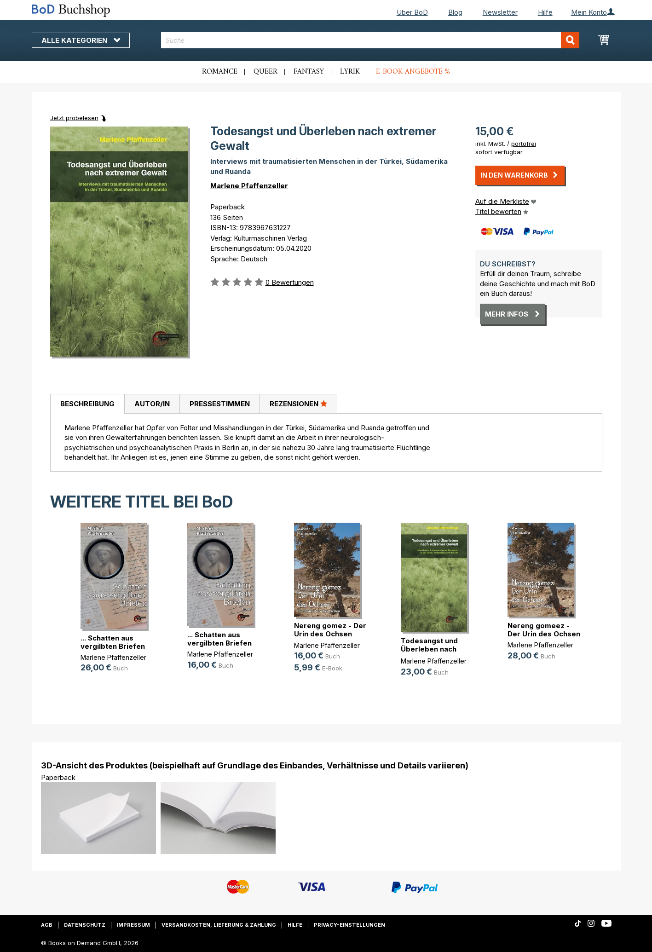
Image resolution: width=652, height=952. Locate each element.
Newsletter (500, 12)
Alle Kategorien (80, 40)
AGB (46, 925)
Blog (455, 12)
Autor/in (152, 403)
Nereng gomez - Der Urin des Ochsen (330, 629)
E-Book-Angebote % (413, 71)
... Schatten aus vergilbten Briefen (113, 642)
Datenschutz (84, 925)
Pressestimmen (220, 403)
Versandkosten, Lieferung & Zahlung (219, 925)
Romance (219, 71)
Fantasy (309, 71)
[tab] (87, 404)
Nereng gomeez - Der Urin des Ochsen (544, 629)
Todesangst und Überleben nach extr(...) (429, 649)
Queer (265, 71)
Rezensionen (298, 403)
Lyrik (350, 71)
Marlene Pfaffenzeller (249, 185)
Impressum (133, 925)
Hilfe (545, 12)
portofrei (523, 143)
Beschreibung (87, 403)
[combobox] (370, 40)
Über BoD (412, 12)
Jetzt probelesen (74, 117)
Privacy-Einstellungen (349, 925)
